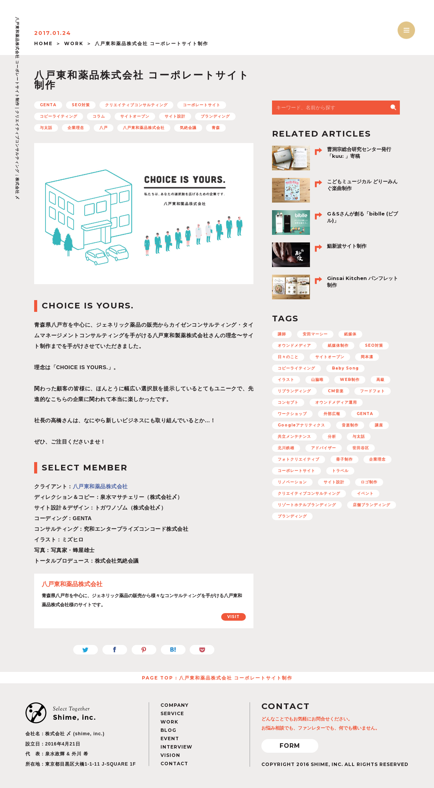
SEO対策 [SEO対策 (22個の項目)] (374, 345)
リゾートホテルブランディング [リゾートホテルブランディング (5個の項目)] (307, 504)
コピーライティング (58, 116)
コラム (99, 116)
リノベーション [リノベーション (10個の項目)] (292, 482)
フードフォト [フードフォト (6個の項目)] (372, 390)
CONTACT (174, 763)
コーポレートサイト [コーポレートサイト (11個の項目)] (296, 470)
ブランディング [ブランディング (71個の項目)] (292, 516)
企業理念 (76, 127)
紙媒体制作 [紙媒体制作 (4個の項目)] (338, 345)
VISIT (233, 616)
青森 (216, 127)
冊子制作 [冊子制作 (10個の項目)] (344, 459)
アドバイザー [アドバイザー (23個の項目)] (323, 447)
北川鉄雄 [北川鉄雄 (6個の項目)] (286, 447)
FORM (290, 745)
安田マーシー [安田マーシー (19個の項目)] (315, 334)
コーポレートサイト (201, 104)
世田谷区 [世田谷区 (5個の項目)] (360, 447)
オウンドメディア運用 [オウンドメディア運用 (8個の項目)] (336, 402)
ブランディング (215, 116)
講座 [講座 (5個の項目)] (379, 425)
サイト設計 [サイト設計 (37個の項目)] (334, 482)
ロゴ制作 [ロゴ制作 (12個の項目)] (369, 482)
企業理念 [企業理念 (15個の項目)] (377, 459)
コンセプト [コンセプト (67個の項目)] (288, 402)
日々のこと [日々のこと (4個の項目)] (288, 356)
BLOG (168, 730)
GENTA (48, 104)
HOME (43, 43)
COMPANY (174, 705)
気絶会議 (188, 127)
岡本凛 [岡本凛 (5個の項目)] (367, 356)
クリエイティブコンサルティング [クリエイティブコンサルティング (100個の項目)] (309, 493)
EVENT (169, 738)
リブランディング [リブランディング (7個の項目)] (294, 390)
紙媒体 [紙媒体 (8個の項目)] (350, 334)
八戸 (103, 127)
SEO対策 (81, 104)
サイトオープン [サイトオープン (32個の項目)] (329, 356)
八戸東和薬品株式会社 (144, 127)
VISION (170, 755)
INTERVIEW (176, 747)
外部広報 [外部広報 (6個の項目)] (332, 413)
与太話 (46, 127)
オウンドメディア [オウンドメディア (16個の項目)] (294, 345)
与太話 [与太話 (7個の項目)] (358, 436)
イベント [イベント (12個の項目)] (365, 493)
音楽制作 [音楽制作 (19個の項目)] (350, 425)
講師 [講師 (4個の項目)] (282, 334)
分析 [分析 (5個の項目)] (332, 436)
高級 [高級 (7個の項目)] (380, 379)
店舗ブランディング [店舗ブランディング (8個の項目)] (371, 504)
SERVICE (172, 713)
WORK (73, 43)
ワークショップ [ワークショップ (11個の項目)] (292, 413)
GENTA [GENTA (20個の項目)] (365, 413)
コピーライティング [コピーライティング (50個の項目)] (296, 368)
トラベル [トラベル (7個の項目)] (340, 470)
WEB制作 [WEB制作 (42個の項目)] (350, 379)
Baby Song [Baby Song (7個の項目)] (345, 368)
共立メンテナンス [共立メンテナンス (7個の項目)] (294, 436)
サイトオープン (134, 116)
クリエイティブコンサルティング (136, 104)
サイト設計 (175, 116)
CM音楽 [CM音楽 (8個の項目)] (336, 390)
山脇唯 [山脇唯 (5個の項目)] (317, 379)
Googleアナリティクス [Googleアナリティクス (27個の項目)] (301, 425)
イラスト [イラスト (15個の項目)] (286, 379)
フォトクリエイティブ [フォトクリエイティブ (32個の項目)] (298, 459)
